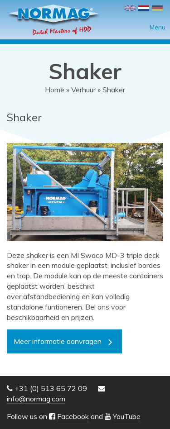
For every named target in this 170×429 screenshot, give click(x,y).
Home (54, 89)
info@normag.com (36, 398)
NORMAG (53, 20)
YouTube (127, 416)
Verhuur (83, 89)
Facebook (73, 416)
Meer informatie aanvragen (58, 341)
